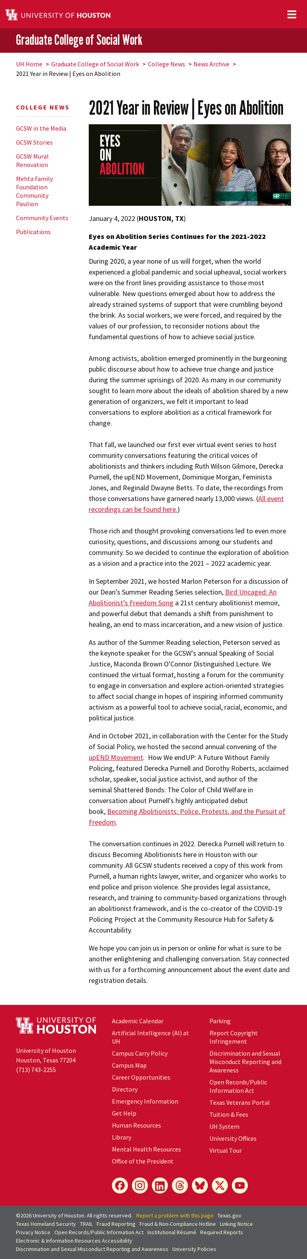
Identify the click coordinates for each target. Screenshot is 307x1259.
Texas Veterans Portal (239, 1102)
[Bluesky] (200, 1185)
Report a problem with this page (174, 1215)
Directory (125, 1089)
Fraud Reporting (116, 1223)
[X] (220, 1185)
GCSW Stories (34, 142)
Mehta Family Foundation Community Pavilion (34, 191)
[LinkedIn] (160, 1185)
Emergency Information (145, 1101)
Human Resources (136, 1125)
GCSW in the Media (41, 128)
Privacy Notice (33, 1232)
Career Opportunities (141, 1077)
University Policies (194, 1249)
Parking (220, 1021)
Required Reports (221, 1232)
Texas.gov (229, 1215)
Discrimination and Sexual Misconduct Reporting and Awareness (245, 1061)
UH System (224, 1126)
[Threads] (180, 1185)
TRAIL (86, 1223)
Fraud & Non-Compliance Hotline (178, 1223)
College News (166, 64)
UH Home (29, 64)
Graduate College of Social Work (79, 40)
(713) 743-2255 (36, 1070)
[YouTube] (240, 1185)
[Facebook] (120, 1185)
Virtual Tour (225, 1150)
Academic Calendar (137, 1021)
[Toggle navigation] (292, 14)
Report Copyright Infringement (233, 1037)
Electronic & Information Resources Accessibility (74, 1240)
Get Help (124, 1113)
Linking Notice (236, 1223)
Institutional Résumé (172, 1232)
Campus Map (129, 1065)
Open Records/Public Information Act (238, 1086)
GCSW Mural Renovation (32, 160)
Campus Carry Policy (139, 1053)
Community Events (42, 218)
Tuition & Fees (228, 1114)
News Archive (211, 64)
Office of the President (142, 1161)
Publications (33, 232)
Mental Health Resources (146, 1149)
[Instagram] (140, 1185)
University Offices (233, 1138)
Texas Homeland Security (46, 1223)
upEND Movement (116, 757)
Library (121, 1137)
